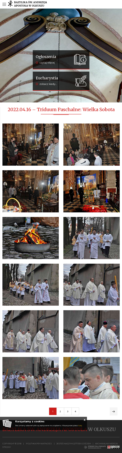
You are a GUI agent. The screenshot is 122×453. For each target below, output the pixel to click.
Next (113, 411)
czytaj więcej (45, 62)
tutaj (80, 425)
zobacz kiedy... (46, 84)
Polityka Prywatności (39, 443)
